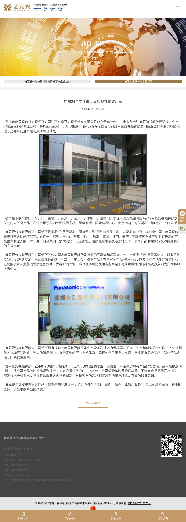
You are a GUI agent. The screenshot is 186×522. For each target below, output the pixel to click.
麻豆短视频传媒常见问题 (115, 51)
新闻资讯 (92, 51)
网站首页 (77, 51)
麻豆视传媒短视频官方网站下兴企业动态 (47, 81)
